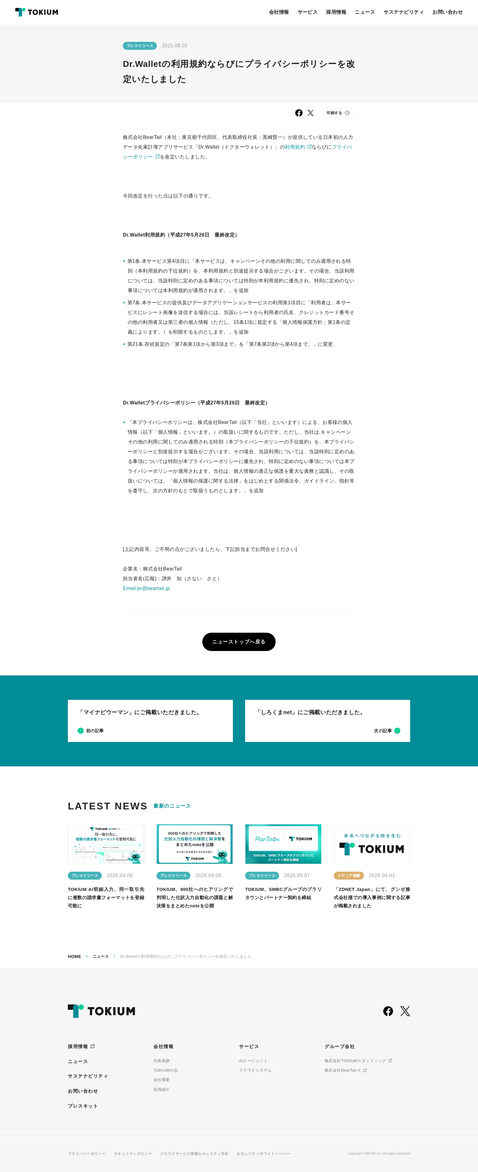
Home (74, 956)
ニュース (101, 956)
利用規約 (295, 147)
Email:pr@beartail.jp (146, 588)
